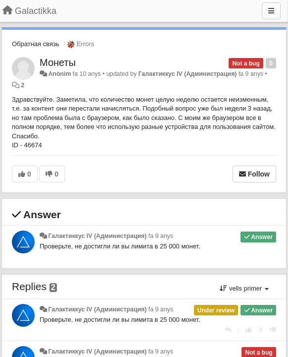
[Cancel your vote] (260, 330)
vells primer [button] (244, 288)
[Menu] (271, 10)
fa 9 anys (160, 236)
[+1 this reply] (248, 330)
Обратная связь (35, 44)
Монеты (58, 62)
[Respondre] (228, 330)
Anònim (59, 73)
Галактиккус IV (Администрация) (188, 73)
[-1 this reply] (273, 330)
